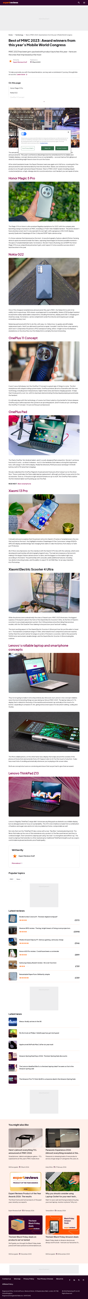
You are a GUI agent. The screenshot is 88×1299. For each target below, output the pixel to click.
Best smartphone (24, 484)
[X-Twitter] (79, 1280)
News (18, 879)
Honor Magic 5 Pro (16, 88)
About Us (59, 1279)
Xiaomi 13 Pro (18, 491)
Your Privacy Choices (45, 1279)
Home (11, 35)
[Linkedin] (74, 1280)
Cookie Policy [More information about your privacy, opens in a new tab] (44, 143)
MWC (11, 879)
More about (16, 863)
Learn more (21, 74)
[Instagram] (83, 1280)
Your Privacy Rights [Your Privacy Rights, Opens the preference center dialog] (28, 148)
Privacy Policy (29, 1279)
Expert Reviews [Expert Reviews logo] (9, 3)
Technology (19, 35)
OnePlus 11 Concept (23, 338)
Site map (17, 1279)
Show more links (44, 102)
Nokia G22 (14, 93)
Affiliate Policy (7, 1284)
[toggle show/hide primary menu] (84, 2)
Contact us (6, 1279)
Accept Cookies (62, 148)
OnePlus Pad (18, 412)
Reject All (48, 148)
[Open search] (79, 2)
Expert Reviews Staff (20, 62)
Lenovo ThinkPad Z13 (24, 773)
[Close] (68, 132)
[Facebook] (69, 1280)
